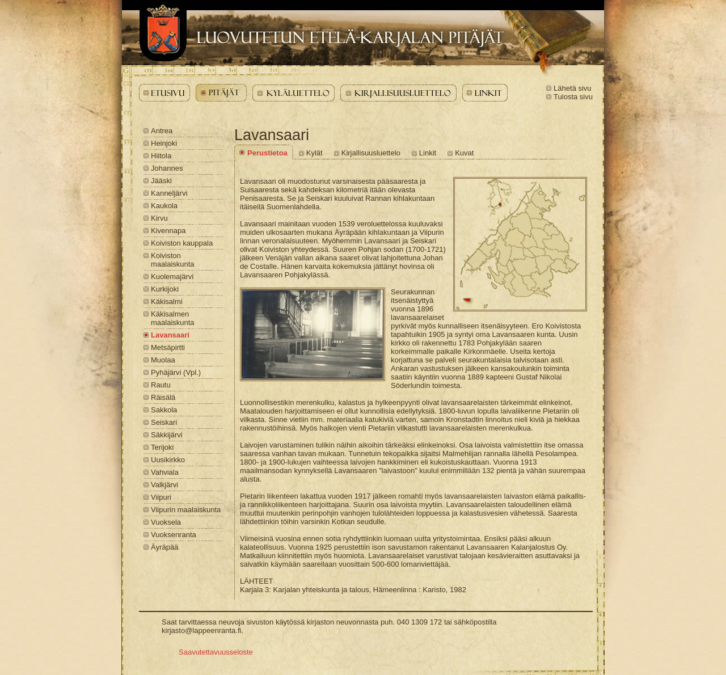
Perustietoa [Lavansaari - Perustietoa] (267, 153)
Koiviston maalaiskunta (173, 259)
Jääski (161, 180)
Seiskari (164, 422)
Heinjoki (164, 143)
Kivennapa (168, 230)
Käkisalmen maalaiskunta (173, 318)
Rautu (161, 385)
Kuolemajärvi (172, 276)
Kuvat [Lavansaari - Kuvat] (464, 153)
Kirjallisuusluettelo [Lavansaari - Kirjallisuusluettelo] (370, 153)
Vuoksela (166, 522)
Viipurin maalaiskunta (186, 509)
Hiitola (161, 155)
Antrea (161, 130)
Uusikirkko (168, 459)
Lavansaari (170, 335)
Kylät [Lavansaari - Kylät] (314, 153)
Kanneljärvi (169, 193)
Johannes (167, 168)
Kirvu (159, 218)
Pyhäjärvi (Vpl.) (176, 372)
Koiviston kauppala (182, 243)
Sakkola (164, 410)
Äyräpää (164, 547)
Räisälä (163, 397)
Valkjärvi (164, 484)
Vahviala (165, 472)
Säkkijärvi (167, 435)
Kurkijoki (165, 289)
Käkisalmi (167, 301)
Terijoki (162, 447)
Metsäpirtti (168, 347)
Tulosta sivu (573, 96)
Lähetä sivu (573, 88)
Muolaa (163, 360)
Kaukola (164, 205)
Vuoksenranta (173, 534)
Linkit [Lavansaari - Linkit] (427, 153)
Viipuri (161, 497)
